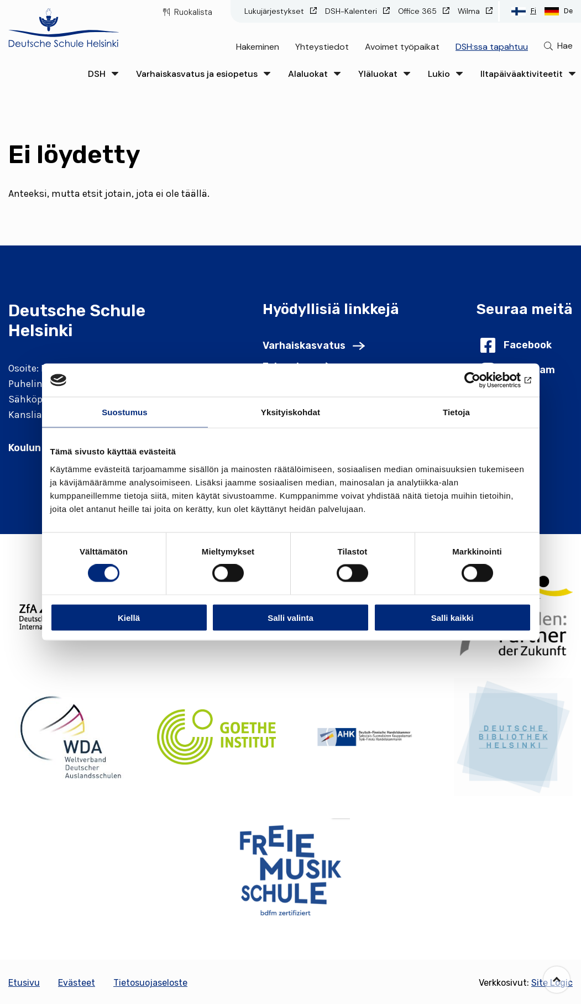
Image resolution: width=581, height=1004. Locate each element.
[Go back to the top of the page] (556, 979)
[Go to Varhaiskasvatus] (314, 345)
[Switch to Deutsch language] (559, 11)
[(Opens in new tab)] (67, 736)
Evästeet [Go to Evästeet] (76, 982)
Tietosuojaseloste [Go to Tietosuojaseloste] (150, 982)
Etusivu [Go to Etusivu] (24, 982)
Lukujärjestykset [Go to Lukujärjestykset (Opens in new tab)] (275, 11)
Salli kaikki (452, 617)
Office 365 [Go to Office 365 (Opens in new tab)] (418, 11)
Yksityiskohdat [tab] (290, 412)
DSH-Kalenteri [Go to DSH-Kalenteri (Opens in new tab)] (352, 11)
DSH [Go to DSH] (97, 74)
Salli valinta (290, 617)
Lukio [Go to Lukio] (439, 74)
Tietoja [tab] (456, 412)
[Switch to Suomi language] (523, 11)
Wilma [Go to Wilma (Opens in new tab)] (470, 11)
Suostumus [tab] (125, 412)
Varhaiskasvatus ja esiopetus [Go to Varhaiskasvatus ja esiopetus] (197, 74)
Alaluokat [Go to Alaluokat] (308, 74)
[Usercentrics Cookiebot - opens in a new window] (483, 380)
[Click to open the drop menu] (115, 73)
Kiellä (129, 617)
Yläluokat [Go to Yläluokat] (377, 74)
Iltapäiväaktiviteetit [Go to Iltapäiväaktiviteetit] (521, 74)
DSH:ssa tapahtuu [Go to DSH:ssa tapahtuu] (492, 47)
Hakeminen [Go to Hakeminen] (257, 47)
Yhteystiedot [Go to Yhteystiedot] (322, 47)
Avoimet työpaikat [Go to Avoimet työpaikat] (402, 47)
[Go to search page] (558, 46)
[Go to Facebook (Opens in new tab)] (516, 345)
